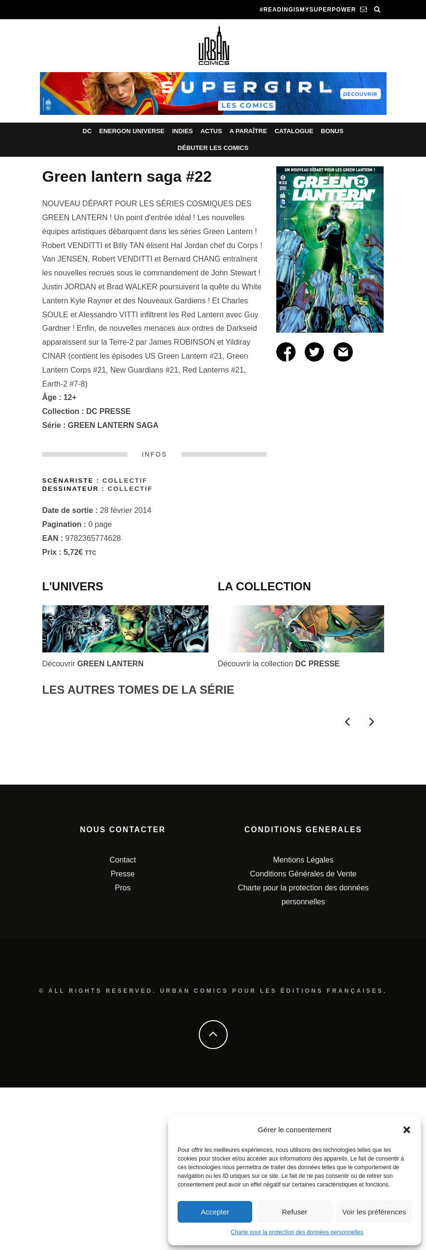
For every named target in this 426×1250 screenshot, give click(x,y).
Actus (211, 131)
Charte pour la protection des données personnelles (297, 1232)
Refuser (295, 1212)
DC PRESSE (108, 411)
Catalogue (293, 131)
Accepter (215, 1212)
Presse (123, 1036)
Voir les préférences (374, 1212)
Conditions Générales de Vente (303, 1036)
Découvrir (93, 664)
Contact (122, 1022)
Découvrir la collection (278, 664)
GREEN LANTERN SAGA (113, 425)
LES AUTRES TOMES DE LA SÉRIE (138, 689)
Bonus (332, 131)
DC (87, 131)
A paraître (248, 131)
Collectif (125, 480)
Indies (182, 131)
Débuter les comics (213, 147)
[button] (407, 1130)
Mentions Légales (303, 1022)
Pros (123, 1050)
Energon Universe (132, 131)
